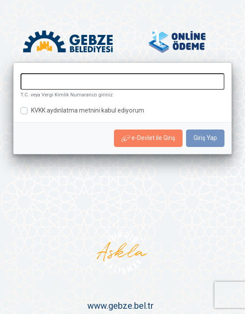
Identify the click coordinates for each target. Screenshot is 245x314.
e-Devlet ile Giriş (148, 138)
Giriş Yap (205, 137)
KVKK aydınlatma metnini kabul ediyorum (87, 110)
